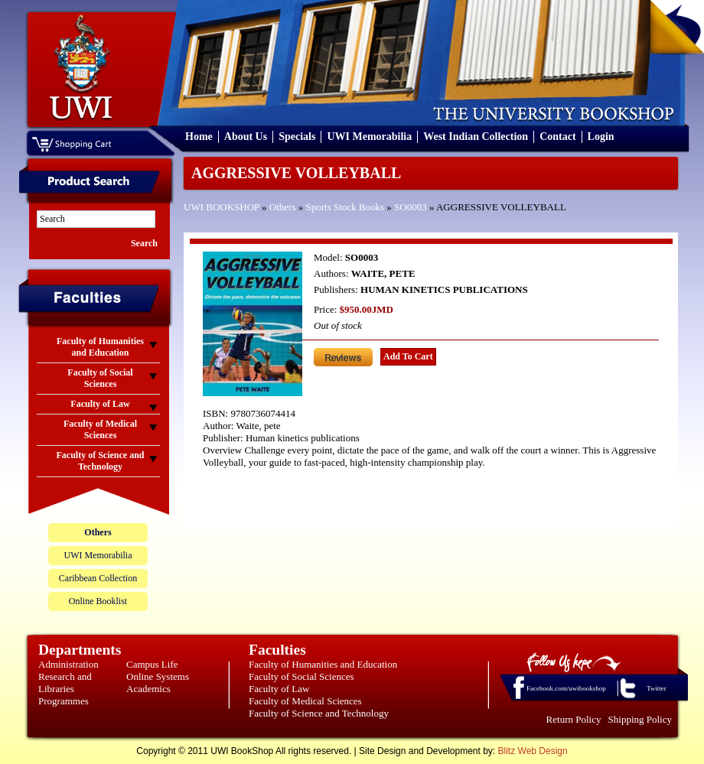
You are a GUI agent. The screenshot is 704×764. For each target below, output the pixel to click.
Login (601, 136)
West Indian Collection (475, 136)
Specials (297, 136)
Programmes (63, 701)
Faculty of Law (279, 688)
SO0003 (410, 207)
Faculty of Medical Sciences (305, 701)
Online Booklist (98, 601)
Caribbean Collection (98, 578)
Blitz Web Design (533, 751)
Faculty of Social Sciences (301, 676)
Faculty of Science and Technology (319, 713)
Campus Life (152, 664)
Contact (557, 136)
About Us (245, 136)
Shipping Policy (640, 719)
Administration (68, 664)
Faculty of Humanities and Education (323, 664)
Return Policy (573, 719)
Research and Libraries (65, 682)
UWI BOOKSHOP (221, 207)
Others (282, 207)
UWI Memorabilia (369, 136)
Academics (148, 688)
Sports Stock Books (345, 207)
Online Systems (157, 676)
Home (199, 136)
